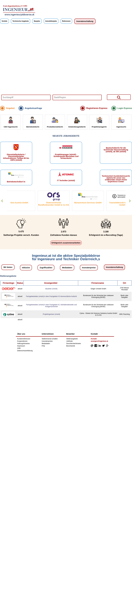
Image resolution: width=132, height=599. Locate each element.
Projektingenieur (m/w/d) (51, 314)
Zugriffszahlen (46, 268)
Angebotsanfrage (33, 108)
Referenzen (66, 21)
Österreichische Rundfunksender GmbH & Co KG (56, 203)
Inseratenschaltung (84, 21)
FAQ (43, 346)
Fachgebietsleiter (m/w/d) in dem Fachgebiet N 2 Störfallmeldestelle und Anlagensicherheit (51, 305)
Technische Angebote (20, 21)
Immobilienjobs (51, 21)
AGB (18, 348)
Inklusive (26, 268)
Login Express (124, 108)
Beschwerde (70, 346)
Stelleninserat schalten (50, 339)
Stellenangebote (72, 339)
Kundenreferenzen (23, 339)
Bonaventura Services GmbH (90, 202)
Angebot (10, 108)
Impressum (21, 346)
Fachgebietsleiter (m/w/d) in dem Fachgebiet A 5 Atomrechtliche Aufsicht (51, 296)
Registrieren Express (96, 108)
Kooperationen (22, 341)
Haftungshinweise (23, 343)
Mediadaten (67, 268)
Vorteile (4, 21)
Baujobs (37, 21)
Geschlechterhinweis (73, 343)
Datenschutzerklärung (25, 351)
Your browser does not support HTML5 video (66, 66)
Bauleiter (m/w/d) (51, 289)
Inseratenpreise (89, 268)
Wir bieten (7, 267)
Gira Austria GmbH (22, 202)
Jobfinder (69, 341)
